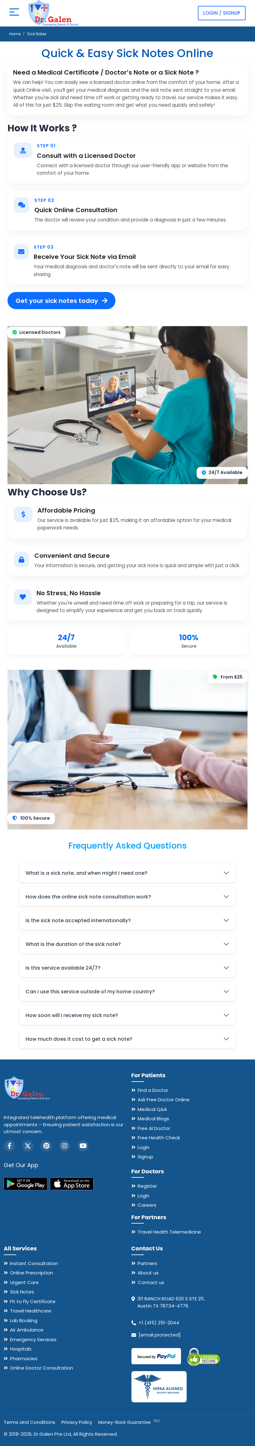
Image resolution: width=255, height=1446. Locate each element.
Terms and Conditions (29, 1422)
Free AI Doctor (154, 1128)
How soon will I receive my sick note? (72, 1015)
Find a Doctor (153, 1090)
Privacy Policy (76, 1422)
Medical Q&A (152, 1109)
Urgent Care (24, 1282)
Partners (147, 1263)
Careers (147, 1205)
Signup (145, 1156)
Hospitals (21, 1349)
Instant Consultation (34, 1263)
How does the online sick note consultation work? (88, 896)
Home (15, 34)
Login (144, 1147)
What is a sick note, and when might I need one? (86, 873)
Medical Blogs (153, 1118)
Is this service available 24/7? (63, 967)
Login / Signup (221, 13)
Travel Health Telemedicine (169, 1232)
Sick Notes (22, 1291)
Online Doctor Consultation (41, 1368)
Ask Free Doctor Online (163, 1099)
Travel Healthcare (30, 1310)
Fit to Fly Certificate (33, 1301)
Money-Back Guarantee (129, 1422)
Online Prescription (31, 1272)
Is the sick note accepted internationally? (78, 920)
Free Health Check (159, 1137)
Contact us (151, 1282)
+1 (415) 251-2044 (159, 1322)
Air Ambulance (26, 1330)
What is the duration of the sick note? (73, 944)
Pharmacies (23, 1358)
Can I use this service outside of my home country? (90, 991)
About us (148, 1272)
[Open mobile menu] (14, 13)
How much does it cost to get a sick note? (79, 1039)
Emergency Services (33, 1339)
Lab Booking (23, 1320)
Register (147, 1186)
